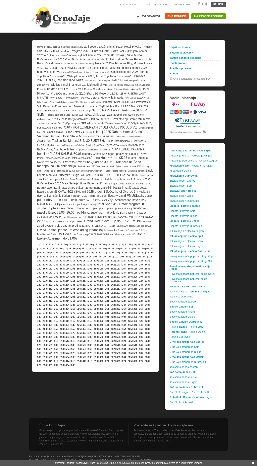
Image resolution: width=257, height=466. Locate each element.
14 (82, 244)
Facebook (198, 4)
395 (73, 317)
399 (96, 317)
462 (113, 329)
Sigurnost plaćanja (181, 52)
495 (73, 337)
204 (124, 276)
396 (79, 317)
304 (124, 296)
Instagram (204, 4)
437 (85, 325)
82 (143, 252)
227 (141, 280)
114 (67, 260)
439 (96, 325)
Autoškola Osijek (202, 397)
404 (124, 317)
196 (79, 276)
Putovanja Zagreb (181, 150)
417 (85, 321)
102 (116, 256)
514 (67, 341)
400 (101, 317)
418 (90, 321)
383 (118, 313)
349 (39, 309)
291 (50, 296)
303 (118, 296)
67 (78, 252)
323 (118, 300)
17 (95, 244)
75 (113, 252)
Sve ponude (177, 16)
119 (96, 260)
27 (139, 244)
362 (113, 309)
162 (113, 268)
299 (96, 296)
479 (96, 333)
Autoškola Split (200, 392)
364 (124, 309)
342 (113, 304)
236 (79, 284)
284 (124, 292)
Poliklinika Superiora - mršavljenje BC (100, 212)
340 (101, 304)
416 (79, 321)
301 (107, 296)
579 (96, 353)
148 (147, 264)
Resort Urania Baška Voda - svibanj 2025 (65, 115)
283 (118, 292)
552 (56, 349)
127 (141, 260)
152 (56, 268)
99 (100, 256)
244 (124, 284)
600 (101, 357)
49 (117, 248)
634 (67, 365)
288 (147, 292)
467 (141, 329)
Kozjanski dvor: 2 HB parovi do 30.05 (133, 179)
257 (85, 288)
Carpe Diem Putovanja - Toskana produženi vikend (93, 179)
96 (87, 256)
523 (118, 341)
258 (90, 288)
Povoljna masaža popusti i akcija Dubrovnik (188, 280)
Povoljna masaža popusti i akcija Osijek (192, 274)
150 (45, 268)
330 (45, 304)
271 (50, 292)
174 (67, 272)
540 (101, 345)
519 (96, 341)
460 (101, 329)
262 (113, 288)
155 (73, 268)
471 (50, 333)
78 (126, 252)
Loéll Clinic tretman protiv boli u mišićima (124, 85)
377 (85, 313)
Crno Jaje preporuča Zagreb (187, 341)
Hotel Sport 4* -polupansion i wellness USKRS (74, 97)
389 (39, 317)
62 (57, 252)
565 (130, 349)
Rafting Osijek (197, 331)
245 (130, 284)
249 (39, 288)
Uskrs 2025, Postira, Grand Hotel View (91, 89)
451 (50, 329)
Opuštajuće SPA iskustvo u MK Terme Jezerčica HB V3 (100, 123)
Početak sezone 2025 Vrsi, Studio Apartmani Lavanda (70, 59)
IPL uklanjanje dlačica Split (186, 236)
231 (50, 284)
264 (124, 288)
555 (73, 349)
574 (67, 353)
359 (96, 309)
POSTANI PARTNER (156, 4)
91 (65, 256)
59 (44, 252)
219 (96, 280)
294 (67, 296)
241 (107, 284)
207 (141, 276)
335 (73, 304)
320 (101, 300)
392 (56, 317)
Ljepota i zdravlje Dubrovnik (186, 226)
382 (113, 313)
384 (124, 313)
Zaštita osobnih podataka (185, 58)
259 (96, 288)
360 (101, 309)
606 (135, 357)
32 (44, 248)
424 (124, 321)
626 (135, 361)
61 (52, 252)
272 (56, 292)
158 (90, 268)
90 (61, 256)
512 (56, 341)
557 (85, 349)
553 (62, 349)
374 (67, 313)
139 (96, 264)
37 (65, 248)
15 (87, 244)
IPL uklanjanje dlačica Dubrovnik (190, 251)
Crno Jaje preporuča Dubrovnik (188, 362)
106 (139, 256)
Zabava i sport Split (181, 185)
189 (39, 276)
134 (67, 264)
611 (50, 361)
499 (96, 337)
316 (79, 300)
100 (105, 256)
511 (50, 341)
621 (107, 361)
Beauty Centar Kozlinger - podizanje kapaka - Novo (115, 153)
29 (147, 244)
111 (50, 260)
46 (104, 248)
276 (79, 292)
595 (73, 357)
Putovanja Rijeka (179, 155)
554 (67, 349)
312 (56, 300)
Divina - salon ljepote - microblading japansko (69, 230)
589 (39, 357)
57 (152, 248)
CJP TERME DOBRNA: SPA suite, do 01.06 (111, 234)
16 (91, 244)
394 (67, 317)
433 (62, 325)
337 (85, 304)
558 (90, 349)
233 (62, 284)
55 (143, 248)
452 (56, 329)
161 (107, 268)
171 (50, 272)
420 (101, 321)
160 (101, 268)
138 (90, 264)
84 (152, 252)
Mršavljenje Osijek (180, 170)
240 (101, 284)
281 (107, 292)
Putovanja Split (202, 150)
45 (100, 248)
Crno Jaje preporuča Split (184, 347)
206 (135, 276)
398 (90, 317)
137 (85, 264)
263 (118, 288)
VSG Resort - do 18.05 (94, 195)
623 (118, 361)
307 (141, 296)
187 (141, 272)
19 (104, 244)
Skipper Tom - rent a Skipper (98, 80)
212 (56, 280)
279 (96, 292)
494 (67, 337)
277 (85, 292)
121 (107, 260)
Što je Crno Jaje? (52, 425)
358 (90, 309)
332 (56, 304)
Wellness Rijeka (179, 291)
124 (124, 260)
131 (50, 264)
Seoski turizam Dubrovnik (186, 321)
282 (113, 292)
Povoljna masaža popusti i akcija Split (191, 261)
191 (50, 276)
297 (85, 296)
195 (73, 276)
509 (39, 341)
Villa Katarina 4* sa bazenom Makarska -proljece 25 (69, 106)
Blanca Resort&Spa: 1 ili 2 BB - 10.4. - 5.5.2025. (63, 110)
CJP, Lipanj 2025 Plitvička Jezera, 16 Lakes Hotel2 (76, 67)
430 (45, 325)
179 (96, 272)
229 (39, 284)
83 (147, 252)
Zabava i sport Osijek (182, 195)
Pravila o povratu (180, 68)
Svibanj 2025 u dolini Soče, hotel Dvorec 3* (106, 191)
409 (39, 321)
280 (101, 292)
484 (124, 333)
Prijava (218, 4)
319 (96, 300)
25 (130, 244)
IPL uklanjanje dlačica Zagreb (187, 231)
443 (118, 325)
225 (130, 280)
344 (124, 304)
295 (73, 296)
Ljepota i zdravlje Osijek (184, 221)
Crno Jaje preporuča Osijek (187, 357)
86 (44, 256)
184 (124, 272)
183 (118, 272)
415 (73, 321)
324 (124, 300)
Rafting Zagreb (178, 326)
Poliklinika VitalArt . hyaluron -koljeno (75, 208)
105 (133, 256)
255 (73, 288)
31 (39, 248)
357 (85, 309)
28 (143, 244)
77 (121, 252)
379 (96, 313)
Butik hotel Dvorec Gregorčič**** (89, 171)
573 (62, 353)
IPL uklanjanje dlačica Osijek (186, 246)
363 (118, 309)
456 (79, 329)
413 (62, 321)
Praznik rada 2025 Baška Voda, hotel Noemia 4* (63, 158)
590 (45, 357)
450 (45, 329)
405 (130, 317)
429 (39, 325)
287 (141, 292)
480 (101, 333)
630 (45, 365)
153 (62, 268)
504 (124, 337)
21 (113, 244)
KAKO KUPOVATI (129, 4)
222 (113, 280)
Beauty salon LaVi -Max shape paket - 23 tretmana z (70, 187)
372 (56, 313)
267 (141, 288)
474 (67, 333)
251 (50, 288)
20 (108, 244)
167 (141, 268)
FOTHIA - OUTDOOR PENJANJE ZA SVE (74, 64)
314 (67, 300)
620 (101, 361)
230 (45, 284)
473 (62, 333)
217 (85, 280)
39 (74, 248)
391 (50, 317)
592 (56, 357)
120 (101, 260)
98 (95, 256)
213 (62, 280)
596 (79, 357)
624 (124, 361)
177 (85, 272)
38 (69, 248)
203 (118, 276)
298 (90, 296)
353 (62, 309)
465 (130, 329)
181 (107, 272)
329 (39, 304)
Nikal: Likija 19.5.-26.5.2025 (102, 114)
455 (73, 329)
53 (134, 248)
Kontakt (174, 73)
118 (90, 260)
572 (56, 353)
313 (62, 300)
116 (79, 260)
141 (107, 264)
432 (56, 325)
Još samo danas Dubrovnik (187, 387)
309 (39, 300)
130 (45, 264)
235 (73, 284)
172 (56, 272)
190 (45, 276)
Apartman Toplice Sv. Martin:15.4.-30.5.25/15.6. (71, 140)
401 (107, 317)
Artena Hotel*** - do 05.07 (109, 157)
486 (135, 333)
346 (135, 304)
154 (67, 268)
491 (50, 337)
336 (79, 304)
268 (147, 288)
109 (39, 260)
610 (45, 361)
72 (100, 252)
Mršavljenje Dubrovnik (184, 175)
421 (107, 321)
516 (79, 341)
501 (107, 337)
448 (147, 325)
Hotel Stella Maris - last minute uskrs (88, 136)
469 (39, 333)
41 (83, 248)
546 (135, 345)
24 (125, 244)
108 (150, 256)
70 (91, 252)
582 (113, 353)
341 (107, 304)
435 (73, 325)
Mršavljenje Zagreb (206, 160)
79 (130, 252)
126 (135, 260)
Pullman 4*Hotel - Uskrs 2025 (126, 89)
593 (62, 357)
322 (113, 300)
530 (45, 345)
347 (141, 304)
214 (67, 280)
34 (52, 248)
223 (118, 280)
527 (141, 341)
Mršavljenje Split (180, 165)
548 (147, 345)
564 (124, 349)
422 (113, 321)
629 (39, 365)
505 (130, 337)
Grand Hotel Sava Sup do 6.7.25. (107, 221)
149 (39, 268)
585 (130, 353)
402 (113, 317)
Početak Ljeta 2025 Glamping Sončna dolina (127, 183)
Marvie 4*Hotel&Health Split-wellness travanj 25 (58, 47)
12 (74, 244)
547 (141, 345)
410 (45, 321)
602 (113, 357)
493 (62, 337)
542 (113, 345)
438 (90, 325)
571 (50, 353)
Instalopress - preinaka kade (115, 208)
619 (96, 361)
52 (130, 248)
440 (101, 325)
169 (39, 272)
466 (135, 329)
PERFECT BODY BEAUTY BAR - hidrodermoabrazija (84, 200)
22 (117, 244)
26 (134, 244)
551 (50, 349)
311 (50, 300)
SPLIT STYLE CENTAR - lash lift (101, 226)
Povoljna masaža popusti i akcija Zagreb (193, 256)
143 (118, 264)
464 (124, 329)
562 (113, 349)
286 (135, 292)
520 (101, 341)
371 (50, 313)
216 (79, 280)
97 (91, 256)
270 (45, 292)
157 (85, 268)
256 (79, 288)
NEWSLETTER (182, 4)
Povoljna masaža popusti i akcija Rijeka (190, 267)
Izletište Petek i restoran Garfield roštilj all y (78, 84)
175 (73, 272)
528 (147, 341)
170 (45, 272)
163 (118, 268)
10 (65, 244)
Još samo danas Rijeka (183, 377)
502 (113, 337)
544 (124, 345)
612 (56, 361)
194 (67, 276)
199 (96, 276)
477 (85, 333)
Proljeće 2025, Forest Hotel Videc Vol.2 (98, 51)
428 (147, 321)
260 (101, 288)
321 (107, 300)
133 (62, 264)
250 (45, 288)
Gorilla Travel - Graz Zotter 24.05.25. (70, 132)
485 (130, 333)
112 (56, 260)
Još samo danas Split (183, 372)
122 (113, 260)
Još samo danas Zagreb (184, 367)
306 (135, 296)
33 (48, 248)
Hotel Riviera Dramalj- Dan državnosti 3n (128, 102)
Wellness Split (200, 286)
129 (39, 264)
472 (56, 333)
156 (79, 268)
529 (39, 345)
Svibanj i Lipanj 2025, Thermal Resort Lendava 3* (82, 102)
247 (141, 284)
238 (90, 284)
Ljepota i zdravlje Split (182, 211)
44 (95, 248)
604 (124, 357)
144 (124, 264)
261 (107, 288)
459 (96, 329)
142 (113, 264)
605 (130, 357)
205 (130, 276)
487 (141, 333)
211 (50, 280)
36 (61, 248)
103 (122, 256)
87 (48, 256)
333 (62, 304)
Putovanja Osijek (201, 155)
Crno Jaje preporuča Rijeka (185, 352)
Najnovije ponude (208, 16)
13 (78, 244)
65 (69, 252)
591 (50, 357)
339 (96, 304)
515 (73, 341)
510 (45, 341)
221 (107, 280)
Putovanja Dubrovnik (182, 160)
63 (61, 252)
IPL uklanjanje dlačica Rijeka (186, 241)
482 (113, 333)
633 (62, 365)
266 (135, 288)
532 (56, 345)
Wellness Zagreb (180, 286)
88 (52, 256)
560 (101, 349)
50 (121, 248)
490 (45, 337)
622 (113, 361)
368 (147, 309)
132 (56, 264)
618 (90, 361)
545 (130, 345)
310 (45, 300)
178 (90, 272)
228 (147, 280)
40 (78, 248)
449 (39, 329)
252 (56, 288)
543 (118, 345)
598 (90, 357)
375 (73, 313)
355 (73, 309)
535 (73, 345)
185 (130, 272)
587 (141, 353)
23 (121, 244)
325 (130, 300)
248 (147, 284)
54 (139, 248)
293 (62, 296)
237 (85, 284)
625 (130, 361)
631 (50, 365)
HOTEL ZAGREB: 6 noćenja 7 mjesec (65, 221)
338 (90, 304)
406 (135, 317)
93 (74, 256)
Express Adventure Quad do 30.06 (87, 162)
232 (56, 284)
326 (135, 300)
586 (135, 353)
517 (85, 341)
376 (79, 313)
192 (56, 276)
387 (141, 313)
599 (96, 357)
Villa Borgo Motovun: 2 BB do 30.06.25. (86, 119)
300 (101, 296)
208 (147, 276)
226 (135, 280)
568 (147, 349)
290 (45, 296)
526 (135, 341)
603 (118, 357)
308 (147, 296)
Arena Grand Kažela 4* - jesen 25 (95, 150)
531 (50, 345)
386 (135, 313)
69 (87, 252)
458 (90, 329)
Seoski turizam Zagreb (183, 301)
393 (62, 317)
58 (39, 252)
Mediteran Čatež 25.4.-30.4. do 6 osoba (62, 234)
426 (135, 321)
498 (90, 337)
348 (147, 304)
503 (118, 337)
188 (147, 272)
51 (126, 248)
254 (67, 288)
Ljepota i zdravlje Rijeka (183, 216)
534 (67, 345)
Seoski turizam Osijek (182, 316)
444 (124, 325)
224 (124, 280)
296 (79, 296)
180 (101, 272)
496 (79, 337)
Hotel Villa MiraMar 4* (114, 97)
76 (117, 252)
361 (107, 309)
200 (101, 276)
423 (118, 321)
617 (85, 361)
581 (107, 353)
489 (39, 337)
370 (45, 313)
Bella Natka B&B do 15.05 (62, 171)
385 (130, 313)
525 (130, 341)
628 (147, 361)
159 (96, 268)
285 (130, 292)
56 (147, 248)
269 (39, 292)
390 (45, 317)
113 (62, 260)
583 (118, 353)
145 (130, 264)
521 (107, 341)
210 (45, 280)
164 (124, 268)
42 (87, 248)
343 (118, 304)
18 (100, 244)
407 (141, 317)
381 (107, 313)
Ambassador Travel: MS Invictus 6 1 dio (124, 230)
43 (91, 248)
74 (108, 252)
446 (135, 325)
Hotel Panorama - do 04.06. (75, 217)
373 (62, 313)
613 (62, 361)
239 (96, 284)
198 (90, 276)
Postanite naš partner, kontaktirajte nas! (164, 425)
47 (108, 248)
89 (57, 256)
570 (45, 353)
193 (62, 276)
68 (83, 252)
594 (67, 357)
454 (67, 329)
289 (39, 296)
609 (39, 361)
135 (73, 264)
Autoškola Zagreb (180, 392)
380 (101, 313)
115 (73, 260)
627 (141, 361)
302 (113, 296)
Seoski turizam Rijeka (182, 311)
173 (62, 272)
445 (130, 325)
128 (147, 260)
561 (107, 349)
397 (85, 317)
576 (79, 353)
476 (79, 333)
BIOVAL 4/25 (64, 191)
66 (74, 252)
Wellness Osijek (200, 291)
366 (135, 309)
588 (147, 353)
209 (39, 280)
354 (67, 309)
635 (73, 365)
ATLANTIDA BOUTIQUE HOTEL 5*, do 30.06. (110, 175)
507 (141, 337)
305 (130, 296)
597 (85, 357)
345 (130, 304)
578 (90, 353)
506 (135, 337)
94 (78, 256)
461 (107, 329)
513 (62, 341)
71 (95, 252)
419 (96, 321)
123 (118, 260)
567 (141, 349)
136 (79, 264)
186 (135, 272)
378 (90, 313)
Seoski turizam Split (182, 306)
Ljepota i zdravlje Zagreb (185, 206)
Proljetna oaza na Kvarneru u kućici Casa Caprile (70, 145)
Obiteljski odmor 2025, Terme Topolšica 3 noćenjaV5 (99, 76)
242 (113, 284)
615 (73, 361)
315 (73, 300)
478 (90, 333)
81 (139, 252)
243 (118, 284)
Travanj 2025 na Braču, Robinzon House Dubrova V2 (86, 72)
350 (45, 309)
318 (90, 300)
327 (141, 300)
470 (45, 333)
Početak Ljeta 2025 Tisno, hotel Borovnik (96, 166)
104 (128, 256)
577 (85, 353)
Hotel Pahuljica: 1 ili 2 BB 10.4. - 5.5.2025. (125, 106)
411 (50, 321)
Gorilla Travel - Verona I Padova (130, 137)
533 (62, 345)
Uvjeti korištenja (180, 47)
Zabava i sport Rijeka (183, 190)
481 (107, 333)
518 (90, 341)
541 (107, 345)
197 (85, 276)
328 (147, 300)
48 (113, 248)
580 (101, 353)
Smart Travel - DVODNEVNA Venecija (111, 145)
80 (134, 252)
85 (39, 256)
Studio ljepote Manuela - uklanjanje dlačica (125, 171)
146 (135, 264)
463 (118, 329)
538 (90, 345)
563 (118, 349)
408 (147, 317)
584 (124, 353)
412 (56, 321)
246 (135, 284)
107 (145, 256)
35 (57, 248)
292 (56, 296)
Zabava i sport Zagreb (182, 180)
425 (130, 321)
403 (118, 317)
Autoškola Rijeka (180, 397)
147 (141, 264)
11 (69, 244)
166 (135, 268)
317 (85, 300)
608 (147, 357)
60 (48, 252)
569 (39, 353)
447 (141, 325)
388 (147, 313)
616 (79, 361)
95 (83, 256)
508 (147, 337)
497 (85, 337)
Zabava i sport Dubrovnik (184, 201)
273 (62, 292)
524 (124, 341)
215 (73, 280)
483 (118, 333)
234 (67, 284)
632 (56, 365)
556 (79, 349)
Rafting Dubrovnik (180, 336)
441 (107, 325)
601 (107, 357)
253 (62, 288)
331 (50, 304)
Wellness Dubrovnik (181, 296)
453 (62, 329)
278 (90, 292)
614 (67, 361)
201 (107, 276)
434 (67, 325)
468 (147, 329)
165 (130, 268)
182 (113, 272)
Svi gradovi (150, 16)
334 (67, 304)
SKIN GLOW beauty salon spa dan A (133, 226)
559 (96, 349)
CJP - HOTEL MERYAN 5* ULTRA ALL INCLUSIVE (101, 127)
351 (50, 309)
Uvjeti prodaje (178, 63)
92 (69, 256)
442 (113, 325)
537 (85, 345)
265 (130, 288)
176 (79, 272)
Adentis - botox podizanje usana (77, 204)
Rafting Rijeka (178, 331)
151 (50, 268)
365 (130, 309)
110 (45, 260)
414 (67, 321)
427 (141, 321)
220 (101, 280)
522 (113, 341)
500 (101, 337)
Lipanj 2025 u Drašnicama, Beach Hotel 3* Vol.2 (111, 46)
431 (50, 325)
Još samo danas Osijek (183, 382)
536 (79, 345)
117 (85, 260)
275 (73, 292)
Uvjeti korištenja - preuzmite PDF (192, 78)
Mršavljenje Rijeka (202, 165)
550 (45, 349)
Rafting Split (196, 326)
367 (141, 309)
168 (147, 268)
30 (151, 244)
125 (130, 260)
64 (65, 252)
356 (79, 309)
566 (135, 349)
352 (56, 309)
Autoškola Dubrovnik (182, 402)
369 (39, 313)
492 (56, 337)
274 (67, 292)
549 (39, 349)
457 (85, 329)
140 (101, 264)
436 (79, 325)
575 (73, 353)
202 (113, 276)
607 (141, 357)
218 (90, 280)
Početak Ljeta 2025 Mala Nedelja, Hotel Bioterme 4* (69, 183)
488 (147, 333)
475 (73, 333)
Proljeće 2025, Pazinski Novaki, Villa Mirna (111, 55)
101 (111, 256)
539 (96, 345)
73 (104, 252)
